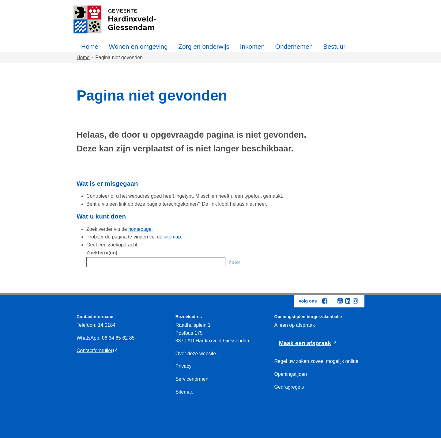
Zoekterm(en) (101, 252)
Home (89, 46)
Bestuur (334, 46)
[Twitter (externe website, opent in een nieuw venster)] (332, 301)
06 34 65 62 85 (118, 338)
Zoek (234, 262)
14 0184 (106, 325)
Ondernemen (294, 46)
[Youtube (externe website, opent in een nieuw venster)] (340, 301)
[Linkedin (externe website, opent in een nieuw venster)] (347, 301)
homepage (140, 229)
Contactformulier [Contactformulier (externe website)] (94, 350)
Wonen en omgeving (138, 46)
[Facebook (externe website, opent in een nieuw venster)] (324, 301)
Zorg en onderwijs (203, 46)
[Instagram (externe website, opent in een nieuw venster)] (355, 301)
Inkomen (252, 46)
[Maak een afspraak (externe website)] (307, 343)
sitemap (172, 236)
